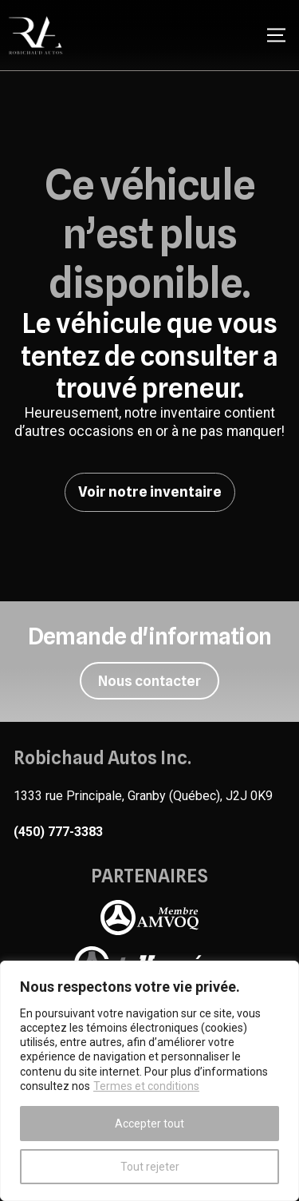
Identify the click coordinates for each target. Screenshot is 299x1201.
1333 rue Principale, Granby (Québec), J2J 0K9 (143, 795)
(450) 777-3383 (58, 831)
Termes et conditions (146, 1086)
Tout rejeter (149, 1166)
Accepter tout (149, 1123)
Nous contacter (149, 680)
